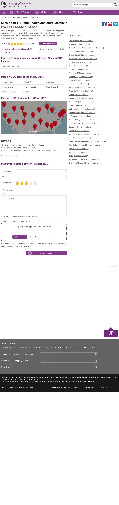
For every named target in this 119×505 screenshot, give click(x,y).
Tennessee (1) (9, 166)
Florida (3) (8, 156)
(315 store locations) (85, 104)
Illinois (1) (28, 156)
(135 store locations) (80, 111)
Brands (62, 12)
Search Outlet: (7, 480)
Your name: (7, 284)
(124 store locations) (83, 97)
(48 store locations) (79, 107)
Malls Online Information (18, 500)
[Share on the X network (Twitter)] (115, 24)
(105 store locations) (79, 82)
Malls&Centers (23, 12)
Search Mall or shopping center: (14, 473)
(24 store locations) (81, 115)
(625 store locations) (80, 118)
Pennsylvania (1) (52, 161)
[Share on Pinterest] (110, 24)
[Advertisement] (21, 48)
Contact (77, 500)
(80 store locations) (78, 194)
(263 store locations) (82, 125)
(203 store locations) (81, 136)
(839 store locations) (84, 197)
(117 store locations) (80, 100)
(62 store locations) (79, 133)
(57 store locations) (80, 165)
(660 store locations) (80, 176)
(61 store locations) (83, 201)
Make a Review (48, 81)
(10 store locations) (78, 190)
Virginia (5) (29, 166)
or (33, 345)
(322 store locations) (86, 86)
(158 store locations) (84, 161)
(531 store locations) (79, 187)
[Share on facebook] (104, 24)
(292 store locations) (82, 151)
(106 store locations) (81, 129)
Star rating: (6, 295)
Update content (89, 500)
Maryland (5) (9, 161)
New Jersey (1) (30, 161)
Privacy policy (103, 500)
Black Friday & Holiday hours (60, 500)
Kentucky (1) (50, 156)
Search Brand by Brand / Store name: (17, 467)
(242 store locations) (82, 147)
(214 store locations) (79, 169)
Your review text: (7, 304)
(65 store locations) (79, 143)
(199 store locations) (82, 93)
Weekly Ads (78, 12)
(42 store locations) (87, 179)
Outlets (44, 12)
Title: (4, 290)
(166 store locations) (83, 158)
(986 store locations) (84, 172)
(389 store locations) (81, 140)
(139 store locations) (82, 89)
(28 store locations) (81, 79)
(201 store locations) (79, 122)
